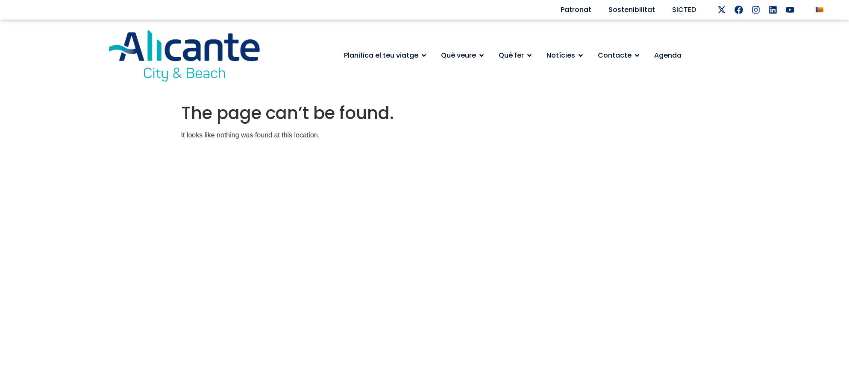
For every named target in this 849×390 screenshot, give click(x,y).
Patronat (576, 10)
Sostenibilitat (631, 10)
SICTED (684, 10)
